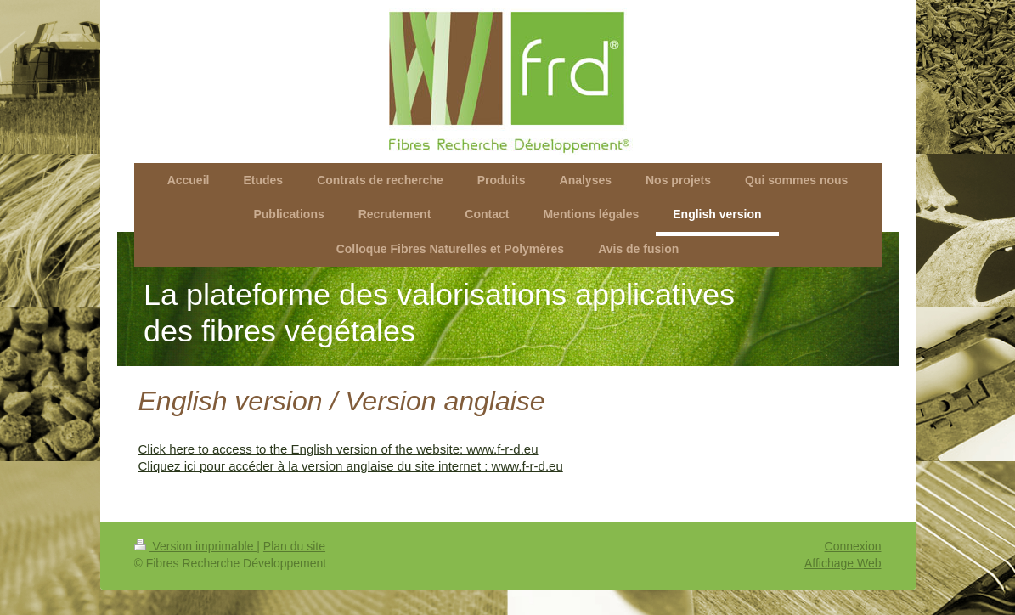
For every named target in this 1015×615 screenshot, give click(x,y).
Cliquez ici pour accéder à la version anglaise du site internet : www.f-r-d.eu (350, 466)
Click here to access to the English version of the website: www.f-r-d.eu (338, 449)
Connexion (853, 546)
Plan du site (294, 546)
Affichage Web (843, 563)
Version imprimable (195, 546)
